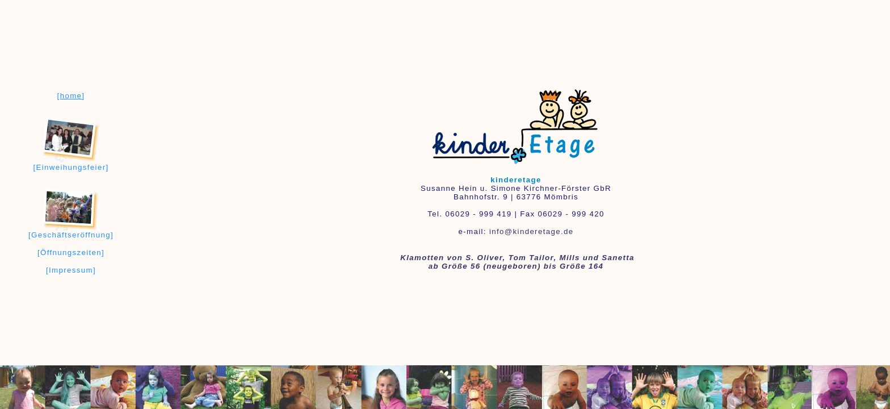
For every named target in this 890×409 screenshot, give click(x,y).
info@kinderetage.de (531, 231)
